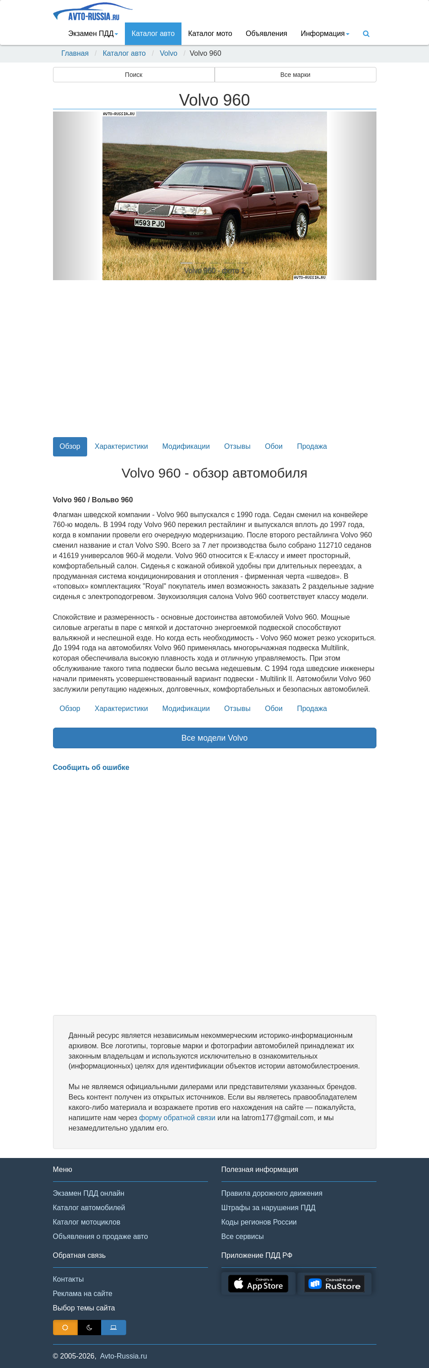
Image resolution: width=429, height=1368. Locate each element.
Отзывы (237, 446)
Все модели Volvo (214, 737)
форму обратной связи (177, 1118)
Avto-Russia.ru (123, 1356)
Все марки (295, 74)
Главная (75, 53)
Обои (274, 446)
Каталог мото (210, 33)
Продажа (312, 446)
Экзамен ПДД (93, 33)
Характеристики (121, 446)
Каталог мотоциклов (86, 1222)
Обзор (70, 446)
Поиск (133, 74)
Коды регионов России (259, 1222)
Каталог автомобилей (89, 1208)
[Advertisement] (214, 364)
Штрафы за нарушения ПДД (268, 1208)
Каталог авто (153, 33)
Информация (325, 33)
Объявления (266, 33)
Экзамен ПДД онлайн (88, 1193)
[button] (77, 196)
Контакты (68, 1279)
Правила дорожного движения (272, 1193)
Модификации (186, 446)
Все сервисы (242, 1236)
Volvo (168, 53)
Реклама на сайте (83, 1293)
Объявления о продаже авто (100, 1236)
